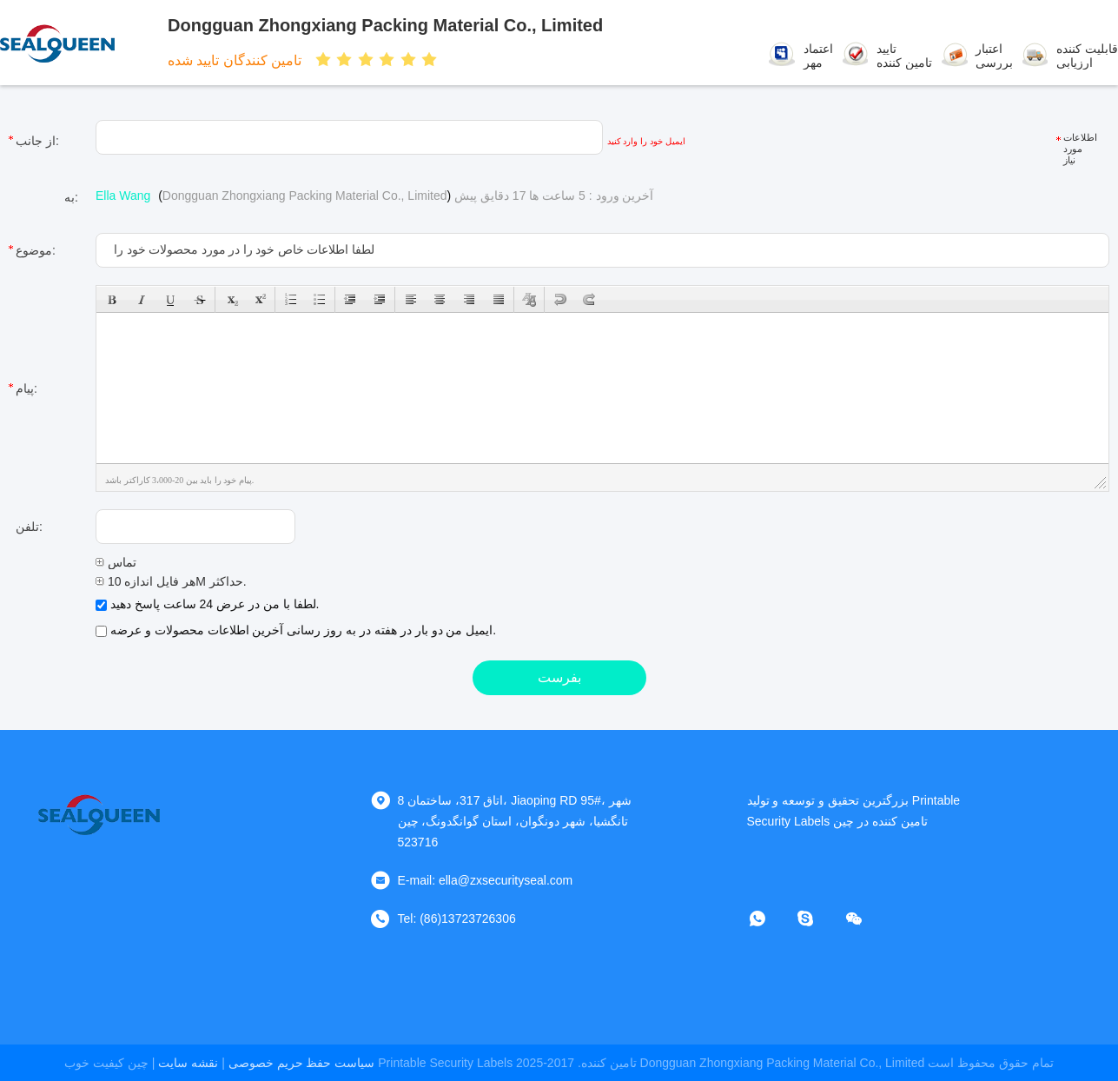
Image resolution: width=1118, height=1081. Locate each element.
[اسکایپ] (817, 918)
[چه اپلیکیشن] (769, 918)
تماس (116, 562)
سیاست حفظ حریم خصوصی (301, 1063)
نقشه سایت (188, 1063)
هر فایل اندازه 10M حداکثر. (171, 581)
